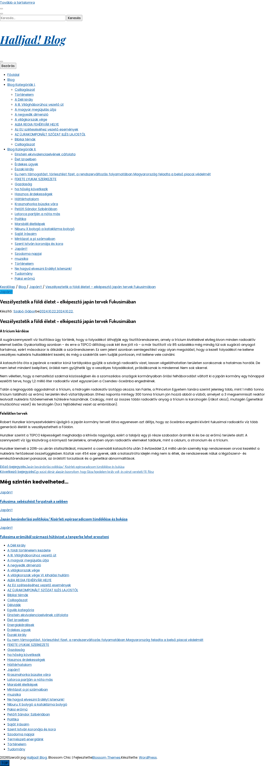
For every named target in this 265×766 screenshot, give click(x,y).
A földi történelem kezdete (29, 550)
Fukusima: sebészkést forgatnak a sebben (34, 501)
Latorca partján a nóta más (37, 214)
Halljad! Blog (33, 39)
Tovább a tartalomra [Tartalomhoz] (17, 2)
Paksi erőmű (25, 278)
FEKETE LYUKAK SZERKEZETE (35, 179)
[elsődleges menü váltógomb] (1, 61)
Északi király (24, 169)
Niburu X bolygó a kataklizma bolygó (45, 228)
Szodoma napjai (28, 253)
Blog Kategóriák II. (21, 149)
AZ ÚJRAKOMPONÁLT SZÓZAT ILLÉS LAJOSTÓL (50, 134)
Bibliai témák (25, 139)
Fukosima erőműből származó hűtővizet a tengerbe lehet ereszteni (54, 536)
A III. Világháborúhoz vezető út (39, 104)
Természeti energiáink (25, 739)
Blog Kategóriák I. (21, 84)
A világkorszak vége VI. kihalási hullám (38, 575)
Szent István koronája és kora (39, 243)
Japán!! (21, 248)
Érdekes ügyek (26, 164)
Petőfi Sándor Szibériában (36, 209)
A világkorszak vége (31, 119)
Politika (20, 219)
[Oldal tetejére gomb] (4, 763)
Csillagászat (25, 89)
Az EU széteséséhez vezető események (46, 129)
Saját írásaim (26, 233)
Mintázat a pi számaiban (35, 238)
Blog (11, 79)
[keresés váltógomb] (1, 13)
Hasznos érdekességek (33, 194)
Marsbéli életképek (30, 224)
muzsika (21, 258)
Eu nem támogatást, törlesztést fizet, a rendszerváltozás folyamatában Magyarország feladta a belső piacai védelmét (113, 174)
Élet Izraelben (25, 159)
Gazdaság (23, 184)
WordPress (148, 757)
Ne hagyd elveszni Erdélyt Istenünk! (43, 268)
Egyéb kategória (20, 610)
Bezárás (8, 66)
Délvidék (14, 605)
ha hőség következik (31, 189)
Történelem (24, 94)
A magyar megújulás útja (35, 109)
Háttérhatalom (27, 199)
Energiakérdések (20, 625)
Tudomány (24, 273)
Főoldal (13, 74)
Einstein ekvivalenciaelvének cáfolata (45, 154)
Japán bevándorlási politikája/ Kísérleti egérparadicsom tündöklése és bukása (64, 518)
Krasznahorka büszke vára (36, 204)
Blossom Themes (106, 757)
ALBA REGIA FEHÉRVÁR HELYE (37, 124)
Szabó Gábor (24, 311)
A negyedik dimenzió (31, 114)
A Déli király (24, 99)
